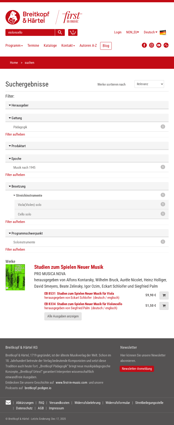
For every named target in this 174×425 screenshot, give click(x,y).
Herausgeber (19, 105)
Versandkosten (59, 403)
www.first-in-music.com (71, 383)
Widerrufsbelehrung (87, 403)
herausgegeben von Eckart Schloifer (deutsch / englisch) (81, 296)
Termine (33, 45)
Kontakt (68, 45)
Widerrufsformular (118, 403)
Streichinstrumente (29, 195)
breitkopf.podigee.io (38, 388)
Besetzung (17, 186)
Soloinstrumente (89, 242)
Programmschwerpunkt (26, 233)
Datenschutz (24, 408)
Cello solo (91, 214)
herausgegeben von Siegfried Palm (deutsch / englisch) (83, 306)
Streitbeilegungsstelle (149, 403)
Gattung (15, 118)
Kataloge (50, 45)
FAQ (41, 403)
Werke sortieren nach (111, 84)
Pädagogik (89, 126)
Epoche (15, 159)
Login (117, 32)
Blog (106, 46)
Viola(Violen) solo (91, 204)
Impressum (56, 408)
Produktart (17, 146)
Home (14, 63)
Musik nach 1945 (89, 167)
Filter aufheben (15, 134)
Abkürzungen (25, 403)
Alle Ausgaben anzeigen (63, 316)
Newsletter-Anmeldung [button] (137, 369)
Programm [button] (14, 45)
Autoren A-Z (88, 45)
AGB (41, 408)
